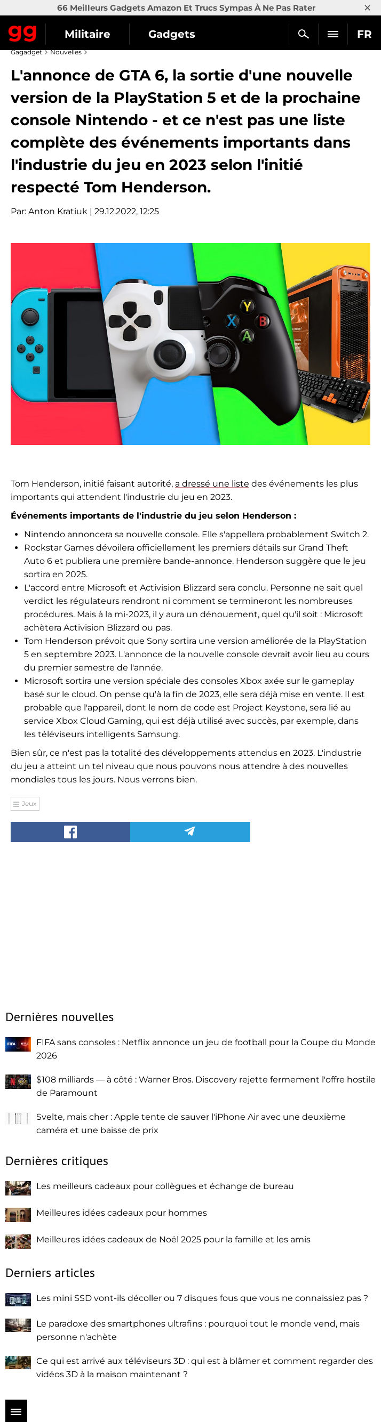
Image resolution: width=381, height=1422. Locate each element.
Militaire (87, 34)
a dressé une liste (212, 484)
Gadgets (171, 34)
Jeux (29, 803)
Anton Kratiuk (58, 211)
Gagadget (22, 31)
